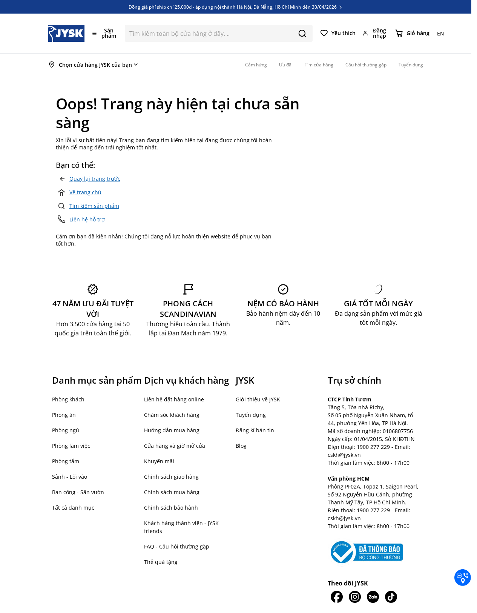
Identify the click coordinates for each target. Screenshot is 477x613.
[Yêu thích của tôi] (338, 33)
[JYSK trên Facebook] (337, 597)
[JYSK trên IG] (355, 597)
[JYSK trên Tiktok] (391, 597)
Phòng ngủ (65, 430)
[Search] (302, 33)
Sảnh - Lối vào (69, 476)
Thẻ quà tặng (161, 561)
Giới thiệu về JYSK (258, 399)
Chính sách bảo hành (171, 507)
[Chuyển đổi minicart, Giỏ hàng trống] (412, 33)
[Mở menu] (104, 33)
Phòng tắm (65, 461)
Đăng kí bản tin (255, 430)
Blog (241, 445)
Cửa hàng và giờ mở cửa (174, 445)
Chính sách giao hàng (171, 476)
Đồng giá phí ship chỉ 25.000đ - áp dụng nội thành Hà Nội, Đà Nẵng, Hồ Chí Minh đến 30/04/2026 (236, 7)
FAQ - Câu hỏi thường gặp (176, 546)
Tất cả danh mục (73, 507)
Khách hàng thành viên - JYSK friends (181, 527)
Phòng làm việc (71, 445)
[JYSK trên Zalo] (373, 597)
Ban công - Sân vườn (78, 492)
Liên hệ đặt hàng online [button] (174, 399)
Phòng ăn (64, 414)
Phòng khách (68, 399)
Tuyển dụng (251, 414)
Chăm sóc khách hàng (171, 414)
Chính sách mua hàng (171, 492)
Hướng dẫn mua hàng (171, 430)
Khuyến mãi (159, 461)
